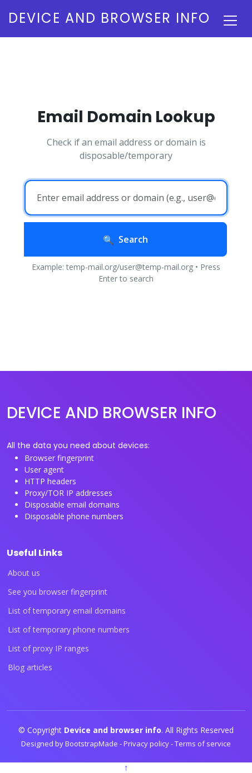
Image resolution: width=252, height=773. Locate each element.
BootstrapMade (92, 744)
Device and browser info (109, 18)
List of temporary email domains (67, 611)
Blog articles (30, 667)
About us (24, 573)
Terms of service (203, 744)
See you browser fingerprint (57, 592)
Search (125, 239)
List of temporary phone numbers (69, 630)
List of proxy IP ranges (48, 648)
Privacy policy (147, 744)
